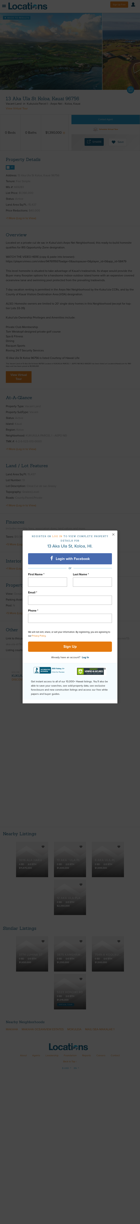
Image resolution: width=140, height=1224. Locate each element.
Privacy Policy (39, 635)
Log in (57, 536)
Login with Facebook (70, 558)
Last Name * (81, 574)
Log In (85, 657)
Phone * (33, 610)
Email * (32, 592)
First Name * (36, 574)
